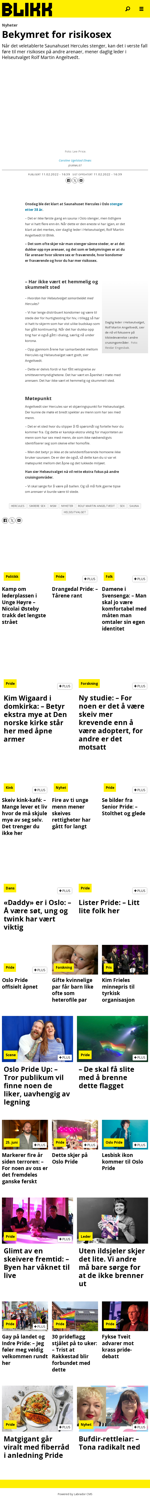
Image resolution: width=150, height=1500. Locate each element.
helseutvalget (75, 512)
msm (53, 506)
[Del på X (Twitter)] (75, 180)
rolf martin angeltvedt (96, 506)
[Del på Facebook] (68, 180)
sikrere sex (37, 506)
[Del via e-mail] (81, 180)
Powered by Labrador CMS (75, 1494)
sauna (134, 506)
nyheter (67, 506)
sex (122, 506)
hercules (17, 506)
